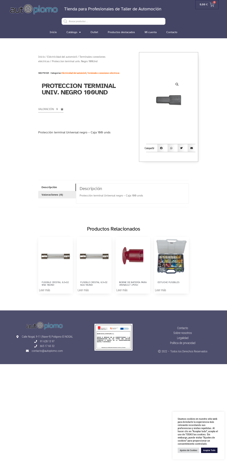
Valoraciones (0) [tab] (52, 194)
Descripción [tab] (49, 187)
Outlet (94, 32)
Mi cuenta (151, 32)
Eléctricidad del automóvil (62, 56)
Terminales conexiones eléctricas (103, 73)
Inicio (53, 32)
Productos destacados (121, 32)
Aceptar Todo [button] (209, 450)
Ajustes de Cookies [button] (188, 450)
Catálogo (73, 32)
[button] (50, 110)
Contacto (171, 32)
